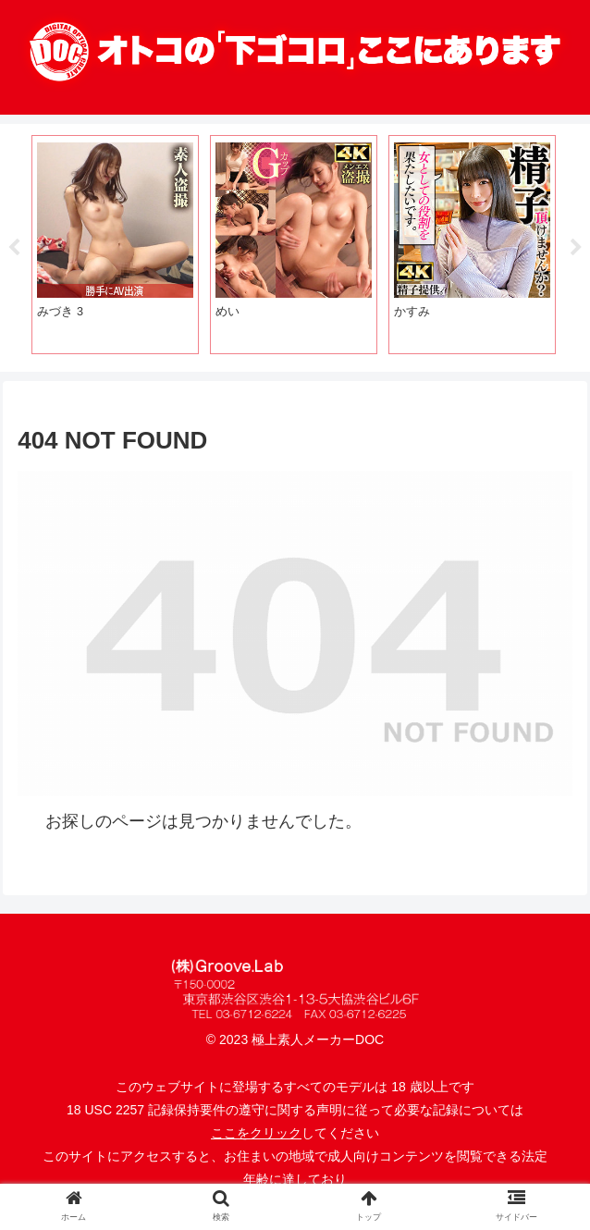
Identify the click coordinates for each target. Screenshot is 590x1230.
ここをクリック (256, 1132)
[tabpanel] (115, 244)
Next (576, 248)
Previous (14, 248)
